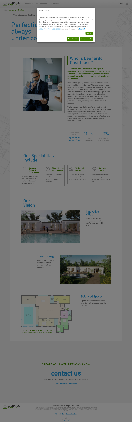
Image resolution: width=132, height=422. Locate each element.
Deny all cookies (73, 30)
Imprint (82, 20)
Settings (89, 24)
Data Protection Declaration (50, 20)
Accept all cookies (86, 30)
